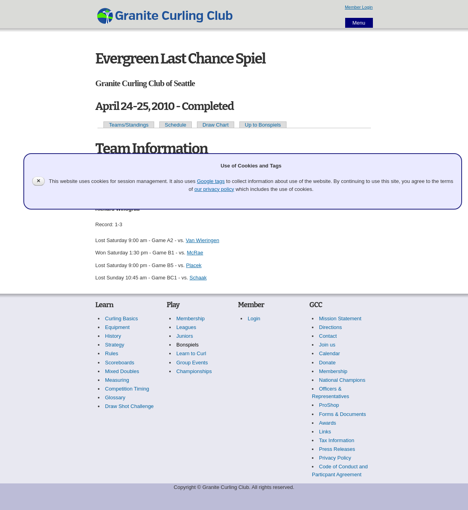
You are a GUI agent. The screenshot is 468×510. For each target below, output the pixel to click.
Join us (327, 345)
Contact (328, 336)
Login (254, 318)
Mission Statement (340, 318)
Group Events (192, 363)
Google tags (211, 181)
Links (325, 432)
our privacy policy (214, 189)
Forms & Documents (342, 414)
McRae (195, 253)
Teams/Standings (129, 125)
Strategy (114, 345)
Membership (190, 318)
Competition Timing (127, 389)
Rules (111, 353)
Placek (194, 265)
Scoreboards (119, 363)
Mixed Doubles (122, 371)
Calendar (329, 353)
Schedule (175, 125)
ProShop (329, 405)
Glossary (115, 397)
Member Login (358, 7)
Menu (358, 23)
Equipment (117, 327)
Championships (194, 371)
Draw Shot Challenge (129, 406)
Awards (327, 423)
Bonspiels (187, 345)
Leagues (186, 327)
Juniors (184, 336)
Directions (330, 327)
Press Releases (337, 449)
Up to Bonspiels (263, 125)
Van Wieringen (202, 240)
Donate (327, 363)
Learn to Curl (191, 353)
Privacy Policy (335, 458)
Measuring (117, 380)
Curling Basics (121, 318)
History (113, 336)
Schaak (197, 278)
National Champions (342, 380)
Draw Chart (215, 125)
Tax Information (336, 440)
